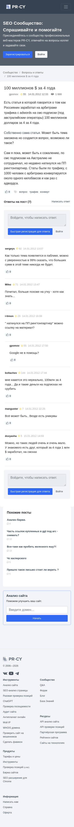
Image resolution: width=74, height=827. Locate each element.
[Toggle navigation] (66, 7)
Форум (43, 690)
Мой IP (6, 722)
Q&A (42, 685)
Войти (41, 54)
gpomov (13, 94)
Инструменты (10, 762)
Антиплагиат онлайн (14, 717)
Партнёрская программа (53, 732)
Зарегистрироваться (18, 54)
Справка (7, 807)
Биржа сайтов (10, 772)
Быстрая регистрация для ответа (30, 231)
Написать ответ (61, 201)
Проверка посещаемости (16, 706)
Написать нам (10, 802)
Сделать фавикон (12, 742)
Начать (37, 618)
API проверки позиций (52, 727)
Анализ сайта (16, 595)
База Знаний (47, 701)
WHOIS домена (11, 727)
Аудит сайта (9, 711)
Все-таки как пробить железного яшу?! (31, 546)
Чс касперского (16, 558)
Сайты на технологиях (52, 743)
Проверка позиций (16, 767)
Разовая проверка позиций (17, 695)
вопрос (23, 191)
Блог (42, 695)
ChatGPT (8, 701)
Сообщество (10, 72)
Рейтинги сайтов (49, 737)
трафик (33, 191)
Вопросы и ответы (32, 72)
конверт (44, 191)
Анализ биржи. (16, 519)
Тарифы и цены (11, 756)
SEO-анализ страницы (15, 690)
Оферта (7, 812)
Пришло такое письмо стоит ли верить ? (33, 569)
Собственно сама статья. (22, 133)
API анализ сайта (49, 721)
